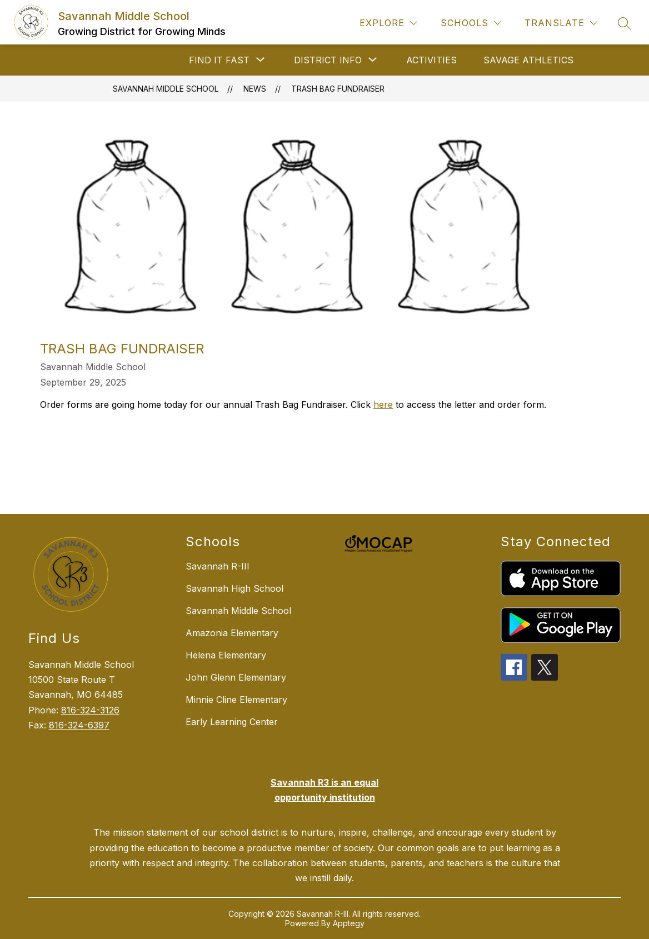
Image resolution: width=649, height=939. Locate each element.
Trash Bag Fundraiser (338, 88)
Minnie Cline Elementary (236, 699)
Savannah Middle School (165, 88)
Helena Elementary (226, 655)
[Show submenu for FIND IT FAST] (219, 60)
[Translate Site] (561, 23)
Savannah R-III (217, 566)
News (254, 88)
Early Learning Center (232, 721)
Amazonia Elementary (232, 632)
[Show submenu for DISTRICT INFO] (328, 60)
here (383, 404)
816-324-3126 (90, 710)
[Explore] (388, 23)
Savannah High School (234, 588)
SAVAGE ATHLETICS (528, 60)
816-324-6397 (79, 725)
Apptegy (349, 923)
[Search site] (624, 23)
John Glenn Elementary (236, 677)
